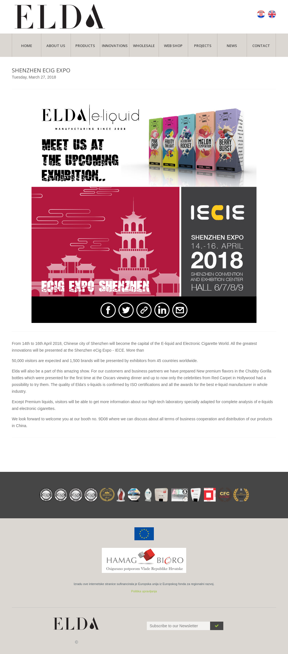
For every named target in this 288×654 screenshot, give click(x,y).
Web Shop (173, 45)
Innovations (115, 45)
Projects (203, 45)
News (232, 45)
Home (26, 45)
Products (85, 45)
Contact (261, 45)
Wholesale (144, 45)
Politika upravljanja (144, 591)
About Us (55, 45)
